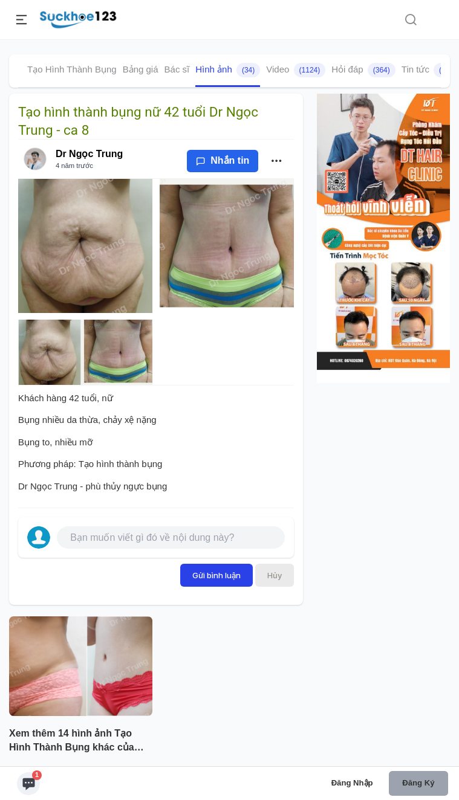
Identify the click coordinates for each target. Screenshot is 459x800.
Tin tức (430, 70)
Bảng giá (140, 69)
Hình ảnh (227, 70)
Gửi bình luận (216, 575)
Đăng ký (418, 782)
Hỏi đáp (363, 70)
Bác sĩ (177, 69)
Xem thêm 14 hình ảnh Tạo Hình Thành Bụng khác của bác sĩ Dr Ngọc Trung (71, 741)
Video (295, 70)
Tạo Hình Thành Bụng (72, 69)
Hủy (274, 575)
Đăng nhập (352, 782)
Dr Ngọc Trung (89, 154)
